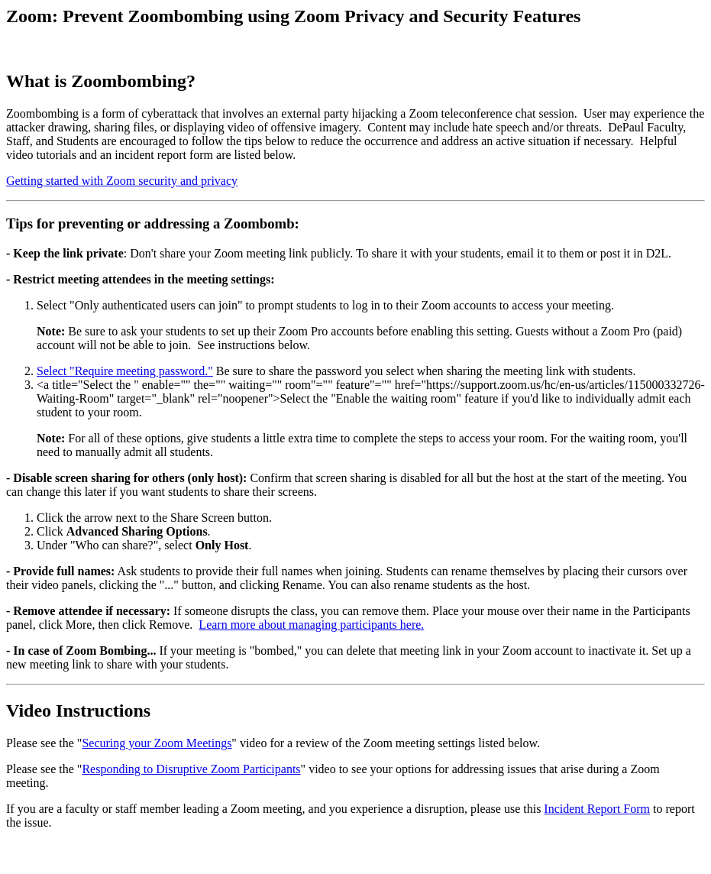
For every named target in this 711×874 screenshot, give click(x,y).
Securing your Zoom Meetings (156, 742)
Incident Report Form (597, 808)
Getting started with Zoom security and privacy (122, 180)
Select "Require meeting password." (125, 370)
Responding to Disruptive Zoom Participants (191, 768)
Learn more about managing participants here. (311, 624)
